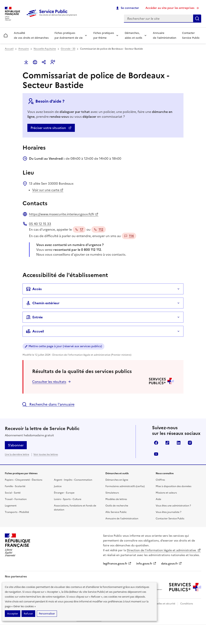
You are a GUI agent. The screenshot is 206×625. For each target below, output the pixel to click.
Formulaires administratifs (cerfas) (125, 486)
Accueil (9, 49)
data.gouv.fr (171, 563)
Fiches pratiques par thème (103, 35)
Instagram (190, 443)
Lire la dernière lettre (17, 454)
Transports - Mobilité (17, 512)
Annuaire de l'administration (121, 518)
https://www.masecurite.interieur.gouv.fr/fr (63, 214)
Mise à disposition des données (173, 486)
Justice (58, 486)
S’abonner (16, 445)
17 (79, 229)
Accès (34, 288)
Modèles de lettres (116, 499)
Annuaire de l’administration (164, 35)
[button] (52, 62)
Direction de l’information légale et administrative (164, 550)
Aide (158, 499)
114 (129, 235)
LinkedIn (179, 443)
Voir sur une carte (47, 190)
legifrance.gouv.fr (117, 563)
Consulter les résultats (49, 381)
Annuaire (23, 49)
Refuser (28, 614)
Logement (10, 505)
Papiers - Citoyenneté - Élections (23, 480)
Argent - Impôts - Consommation (73, 480)
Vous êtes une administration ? (173, 505)
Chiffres (160, 480)
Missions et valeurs (166, 493)
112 (98, 229)
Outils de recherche (116, 505)
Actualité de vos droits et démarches (31, 35)
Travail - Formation (16, 499)
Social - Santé (13, 493)
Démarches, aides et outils (133, 35)
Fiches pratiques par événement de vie (69, 35)
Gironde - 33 (68, 49)
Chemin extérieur (43, 303)
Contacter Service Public (191, 35)
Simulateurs (112, 493)
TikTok (167, 443)
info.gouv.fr (146, 563)
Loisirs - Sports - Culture (67, 499)
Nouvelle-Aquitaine (45, 49)
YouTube (156, 454)
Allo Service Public (116, 512)
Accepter (12, 614)
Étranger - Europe (64, 493)
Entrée (34, 317)
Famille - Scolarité (15, 486)
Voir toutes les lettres (45, 454)
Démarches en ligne (116, 480)
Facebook (156, 443)
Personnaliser (47, 614)
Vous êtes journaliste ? (168, 512)
